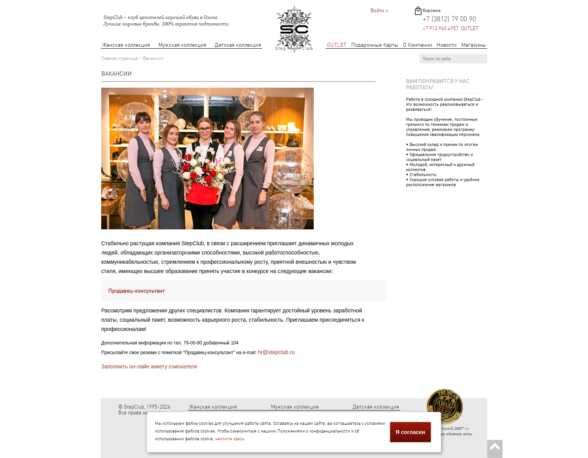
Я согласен (410, 432)
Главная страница (119, 58)
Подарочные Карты (374, 45)
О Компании (417, 45)
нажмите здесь (229, 438)
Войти (377, 11)
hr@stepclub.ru (276, 352)
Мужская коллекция (182, 45)
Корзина (431, 10)
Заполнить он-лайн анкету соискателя (149, 366)
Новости (447, 45)
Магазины (473, 45)
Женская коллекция (126, 45)
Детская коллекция (238, 45)
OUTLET (337, 45)
